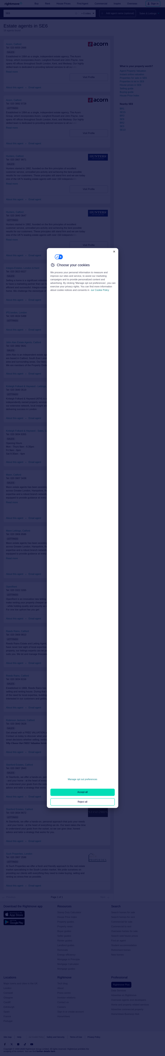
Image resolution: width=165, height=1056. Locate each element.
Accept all (82, 792)
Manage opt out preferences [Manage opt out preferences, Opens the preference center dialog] (82, 779)
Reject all (82, 802)
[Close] (114, 251)
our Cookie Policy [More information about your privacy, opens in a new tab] (100, 290)
